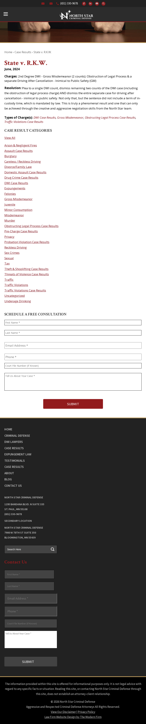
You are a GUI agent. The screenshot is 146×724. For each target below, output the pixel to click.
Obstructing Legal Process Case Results (110, 117)
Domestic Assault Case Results (25, 172)
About (9, 473)
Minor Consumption (18, 210)
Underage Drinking (17, 301)
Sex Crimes (12, 253)
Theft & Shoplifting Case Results (26, 269)
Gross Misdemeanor (70, 117)
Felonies (10, 194)
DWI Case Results (45, 117)
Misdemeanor (14, 215)
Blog (8, 479)
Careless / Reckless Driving (22, 161)
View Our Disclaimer (63, 712)
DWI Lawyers (13, 442)
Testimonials (14, 461)
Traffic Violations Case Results (23, 122)
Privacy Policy (86, 712)
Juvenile (9, 204)
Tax (7, 263)
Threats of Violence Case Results (26, 274)
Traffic (9, 280)
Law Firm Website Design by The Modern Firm (73, 717)
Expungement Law (17, 454)
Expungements (14, 188)
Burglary (10, 156)
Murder (9, 220)
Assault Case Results (18, 151)
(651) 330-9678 (69, 3)
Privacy (9, 237)
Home (8, 429)
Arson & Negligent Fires (20, 145)
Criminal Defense (17, 436)
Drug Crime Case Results (21, 177)
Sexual (9, 258)
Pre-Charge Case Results (21, 231)
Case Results (14, 448)
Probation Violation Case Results (26, 242)
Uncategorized (14, 296)
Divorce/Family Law (18, 167)
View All (9, 138)
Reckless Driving (15, 247)
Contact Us (13, 486)
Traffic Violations (16, 285)
